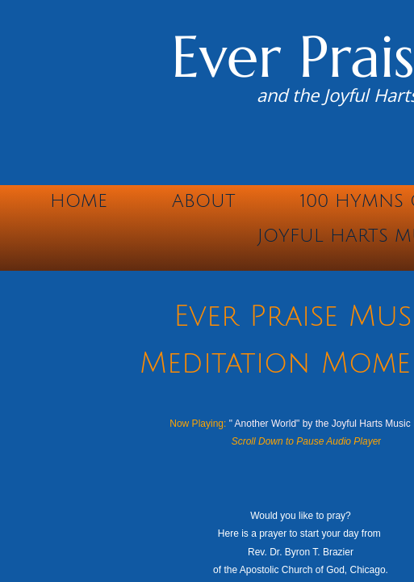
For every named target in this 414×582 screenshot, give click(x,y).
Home (78, 201)
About (204, 201)
